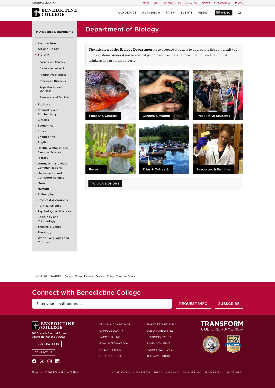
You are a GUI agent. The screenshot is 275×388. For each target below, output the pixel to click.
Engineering (46, 136)
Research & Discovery (53, 81)
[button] (223, 12)
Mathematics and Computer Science (51, 175)
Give (239, 2)
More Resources (111, 356)
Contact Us (43, 352)
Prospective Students (53, 74)
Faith (170, 12)
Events (186, 12)
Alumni (206, 2)
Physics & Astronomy (53, 200)
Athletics (191, 2)
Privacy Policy (214, 372)
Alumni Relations (159, 349)
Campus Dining (109, 337)
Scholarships (172, 2)
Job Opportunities (160, 330)
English (43, 142)
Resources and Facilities (54, 97)
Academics (127, 12)
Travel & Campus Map (114, 324)
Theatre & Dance (49, 226)
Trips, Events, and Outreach (51, 89)
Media (203, 12)
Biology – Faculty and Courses (89, 276)
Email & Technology (114, 343)
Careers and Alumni (52, 68)
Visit (156, 2)
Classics (43, 120)
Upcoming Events (159, 337)
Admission (151, 12)
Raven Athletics (158, 343)
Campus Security (111, 330)
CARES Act (172, 372)
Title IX (158, 372)
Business (44, 104)
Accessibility (235, 372)
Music (42, 183)
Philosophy (46, 194)
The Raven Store (159, 356)
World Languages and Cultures (53, 240)
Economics (45, 125)
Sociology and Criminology (48, 219)
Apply (146, 2)
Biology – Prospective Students (121, 276)
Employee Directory (161, 324)
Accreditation (121, 372)
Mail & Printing (110, 349)
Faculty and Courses (52, 62)
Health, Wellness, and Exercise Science (53, 150)
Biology (43, 54)
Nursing (43, 188)
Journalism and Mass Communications (52, 165)
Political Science (49, 205)
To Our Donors (105, 183)
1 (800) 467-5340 (46, 343)
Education (45, 131)
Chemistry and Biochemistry (48, 112)
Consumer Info (192, 372)
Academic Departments (56, 31)
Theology (44, 232)
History (43, 158)
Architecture (47, 43)
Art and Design (48, 49)
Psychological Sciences (54, 211)
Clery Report (141, 372)
